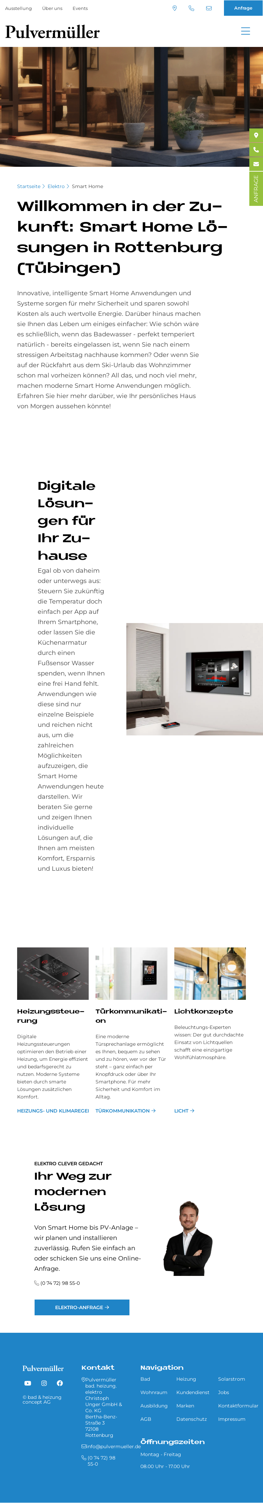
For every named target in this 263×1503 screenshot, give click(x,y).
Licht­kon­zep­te (203, 1012)
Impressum (232, 1419)
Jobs (223, 1392)
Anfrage (243, 8)
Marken (185, 1406)
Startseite (28, 186)
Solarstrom (231, 1379)
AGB (145, 1419)
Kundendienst (193, 1392)
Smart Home (87, 186)
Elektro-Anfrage (79, 1307)
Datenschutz (191, 1419)
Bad (145, 1379)
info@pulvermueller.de (209, 8)
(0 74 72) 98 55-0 (191, 8)
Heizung (186, 1379)
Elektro (56, 186)
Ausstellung (18, 8)
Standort (175, 8)
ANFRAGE (256, 188)
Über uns (52, 8)
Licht (181, 1111)
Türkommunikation (123, 1111)
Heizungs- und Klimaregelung (53, 1111)
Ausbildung (154, 1406)
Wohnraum (153, 1392)
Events (80, 8)
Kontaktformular (238, 1406)
